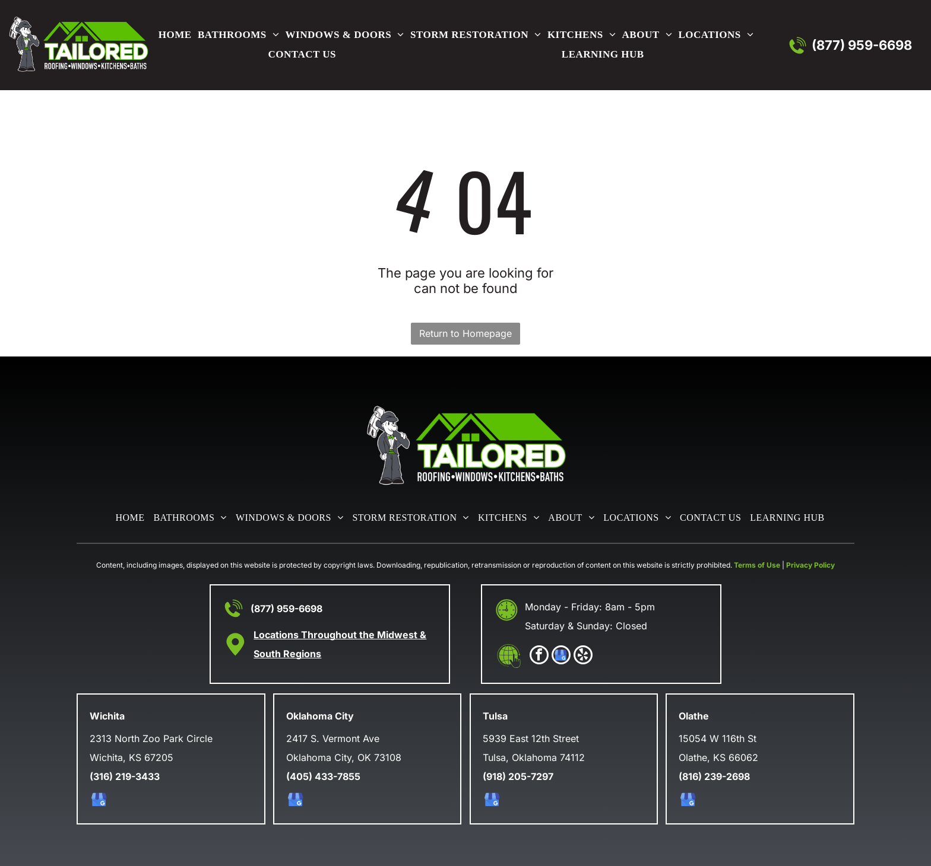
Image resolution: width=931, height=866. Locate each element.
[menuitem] (173, 35)
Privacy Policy (810, 565)
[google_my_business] (561, 656)
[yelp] (583, 656)
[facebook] (539, 656)
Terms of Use (757, 565)
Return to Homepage (465, 333)
